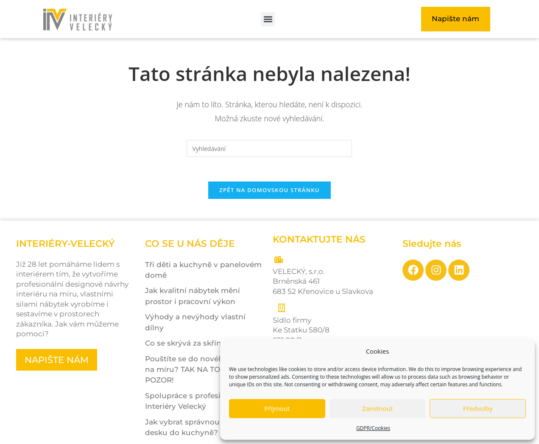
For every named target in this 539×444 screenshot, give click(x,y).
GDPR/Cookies (373, 428)
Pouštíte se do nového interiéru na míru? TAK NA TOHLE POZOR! (203, 371)
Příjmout (277, 408)
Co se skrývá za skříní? (186, 344)
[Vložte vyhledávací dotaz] (269, 148)
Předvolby (478, 408)
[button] (268, 19)
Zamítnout (377, 408)
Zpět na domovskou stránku (269, 191)
